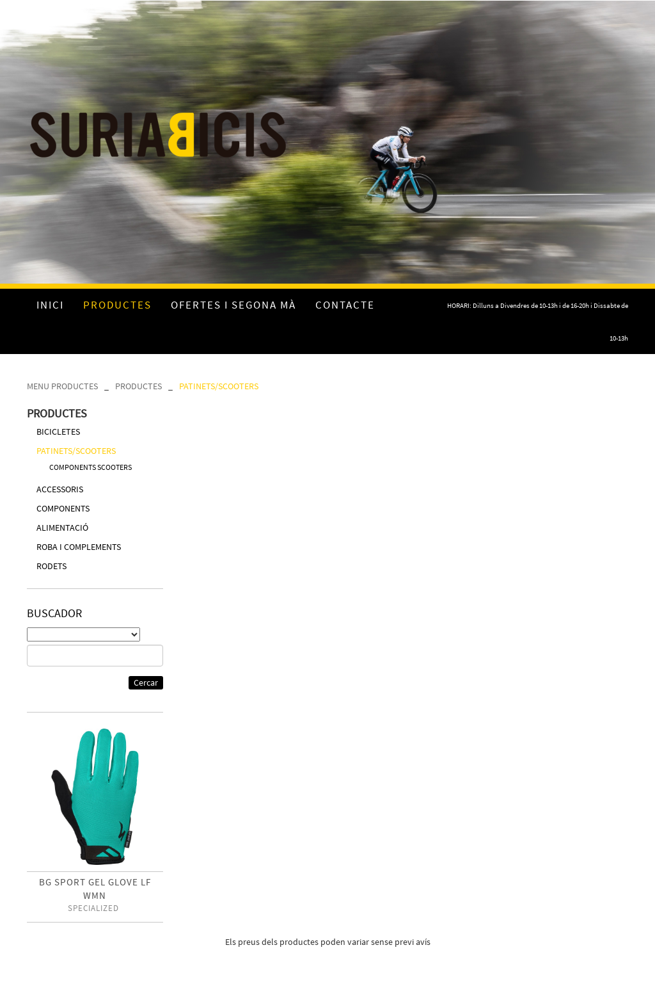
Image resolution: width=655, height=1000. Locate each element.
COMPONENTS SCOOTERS (90, 467)
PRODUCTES (138, 386)
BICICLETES (58, 431)
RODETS (51, 566)
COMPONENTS (63, 508)
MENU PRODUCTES (62, 386)
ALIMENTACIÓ (62, 527)
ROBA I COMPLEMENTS (78, 546)
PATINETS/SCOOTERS (218, 386)
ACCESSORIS (59, 489)
